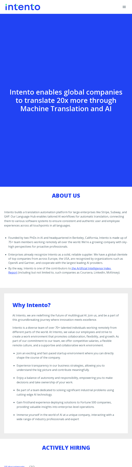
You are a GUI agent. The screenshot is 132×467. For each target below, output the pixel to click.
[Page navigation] (124, 6)
